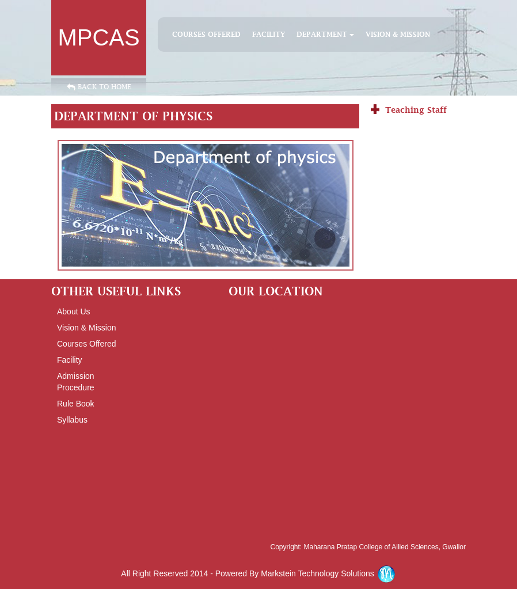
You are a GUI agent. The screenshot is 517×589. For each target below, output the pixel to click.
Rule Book (75, 403)
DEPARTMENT (325, 35)
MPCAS (98, 37)
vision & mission (86, 327)
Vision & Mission (398, 35)
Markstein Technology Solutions (328, 573)
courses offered (86, 343)
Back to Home (99, 87)
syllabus (72, 419)
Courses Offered (206, 35)
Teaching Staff (416, 110)
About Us (73, 311)
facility (268, 35)
